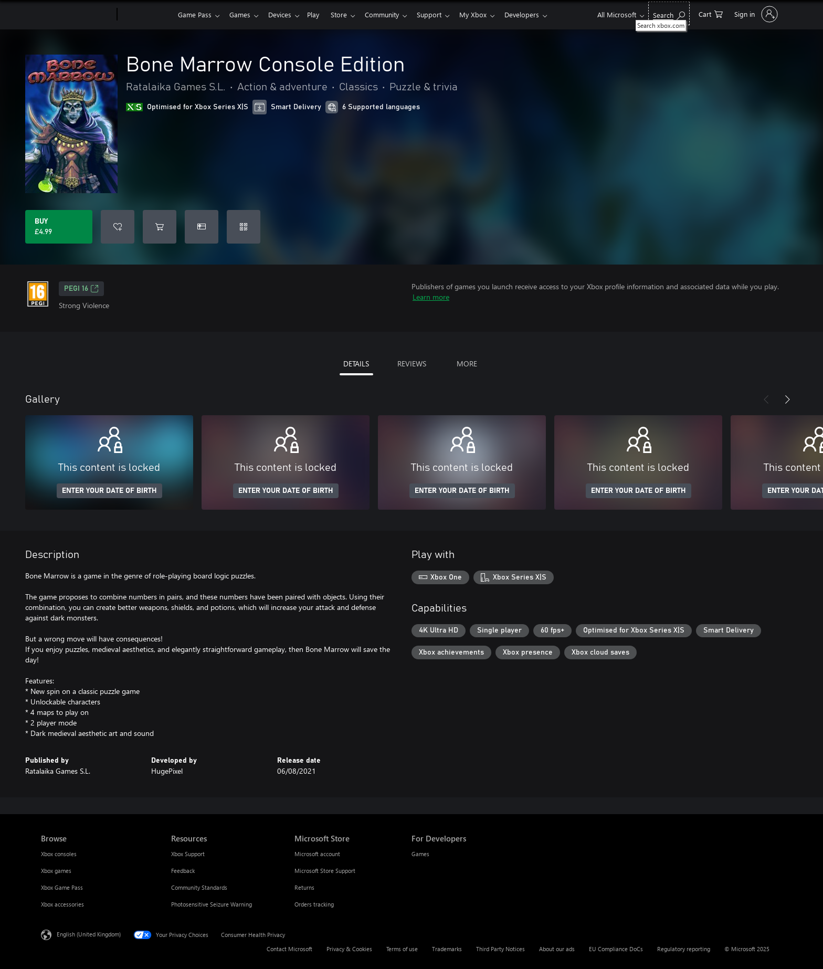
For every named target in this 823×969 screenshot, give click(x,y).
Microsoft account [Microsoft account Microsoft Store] (317, 853)
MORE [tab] (467, 363)
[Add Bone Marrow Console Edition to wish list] (117, 227)
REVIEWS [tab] (411, 363)
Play (319, 14)
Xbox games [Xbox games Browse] (56, 870)
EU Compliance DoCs (616, 948)
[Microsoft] (77, 15)
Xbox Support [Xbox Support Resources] (188, 853)
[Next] (787, 399)
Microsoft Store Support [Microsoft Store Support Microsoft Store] (324, 870)
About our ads (557, 948)
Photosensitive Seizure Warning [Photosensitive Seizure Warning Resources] (211, 904)
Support (441, 14)
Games (241, 14)
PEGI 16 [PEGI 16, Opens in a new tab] (81, 289)
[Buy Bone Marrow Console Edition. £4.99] (58, 227)
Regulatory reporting (683, 948)
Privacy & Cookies (349, 948)
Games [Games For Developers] (420, 853)
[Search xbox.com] (669, 13)
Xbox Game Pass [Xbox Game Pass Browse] (62, 887)
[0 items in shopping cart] (711, 13)
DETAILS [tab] (356, 363)
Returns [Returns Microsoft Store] (304, 887)
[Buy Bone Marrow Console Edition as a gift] (201, 227)
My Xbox (487, 14)
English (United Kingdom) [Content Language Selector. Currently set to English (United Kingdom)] (89, 934)
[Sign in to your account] (755, 14)
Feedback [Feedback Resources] (183, 870)
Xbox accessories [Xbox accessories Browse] (62, 904)
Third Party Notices (500, 948)
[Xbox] (146, 15)
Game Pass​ (195, 14)
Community (392, 14)
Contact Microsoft (289, 948)
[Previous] (766, 399)
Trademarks (447, 948)
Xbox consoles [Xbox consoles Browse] (59, 853)
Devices (284, 14)
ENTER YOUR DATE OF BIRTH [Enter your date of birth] (109, 490)
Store (347, 14)
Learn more (431, 297)
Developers (538, 14)
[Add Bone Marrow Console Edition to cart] (159, 227)
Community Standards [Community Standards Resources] (199, 887)
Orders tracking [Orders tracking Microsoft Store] (314, 904)
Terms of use (402, 948)
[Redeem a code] (243, 227)
